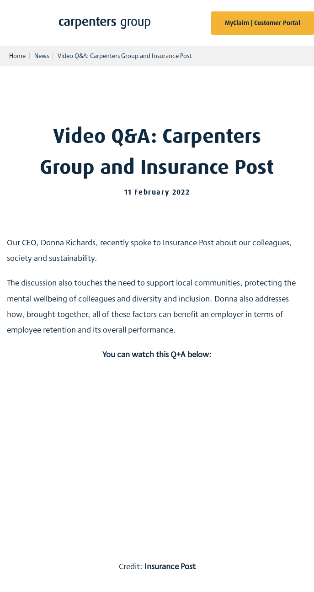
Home (17, 55)
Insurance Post (170, 566)
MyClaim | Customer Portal (262, 23)
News (41, 55)
